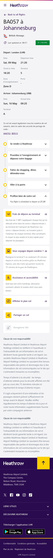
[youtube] (18, 495)
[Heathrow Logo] (19, 5)
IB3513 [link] (15, 133)
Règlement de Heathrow (25, 549)
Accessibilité (42, 543)
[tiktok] (30, 495)
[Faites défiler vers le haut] (43, 463)
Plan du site (8, 549)
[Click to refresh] (5, 42)
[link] (26, 227)
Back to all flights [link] (14, 14)
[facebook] (11, 495)
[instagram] (24, 495)
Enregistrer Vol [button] (17, 328)
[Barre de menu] (5, 5)
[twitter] (5, 495)
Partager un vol (17, 315)
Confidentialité (9, 543)
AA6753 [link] (6, 133)
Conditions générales (26, 543)
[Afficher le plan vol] (26, 301)
